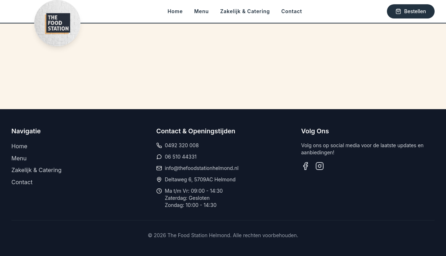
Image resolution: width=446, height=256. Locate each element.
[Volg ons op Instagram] (319, 166)
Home (175, 11)
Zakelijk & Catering (245, 11)
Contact (291, 11)
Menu (201, 11)
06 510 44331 (180, 157)
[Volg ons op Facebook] (305, 166)
